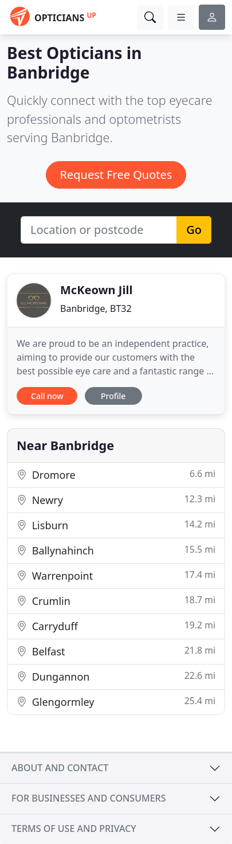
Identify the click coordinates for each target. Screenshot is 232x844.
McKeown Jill (96, 290)
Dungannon (116, 676)
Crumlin (116, 600)
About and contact (59, 767)
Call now (47, 395)
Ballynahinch (116, 550)
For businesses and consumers (88, 798)
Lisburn (116, 525)
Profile (113, 395)
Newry (116, 500)
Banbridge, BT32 (96, 308)
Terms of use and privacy (73, 828)
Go (194, 229)
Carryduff (116, 626)
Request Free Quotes (116, 174)
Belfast (116, 651)
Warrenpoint (116, 575)
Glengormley (116, 701)
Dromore (116, 474)
